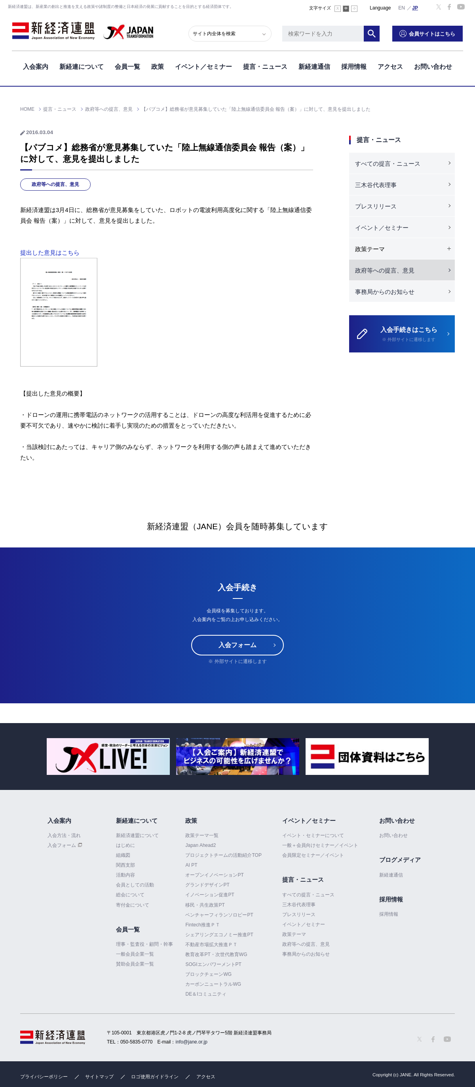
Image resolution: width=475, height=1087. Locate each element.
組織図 (123, 855)
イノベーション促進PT (209, 895)
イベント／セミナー (203, 66)
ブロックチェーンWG (208, 974)
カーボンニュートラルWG (213, 984)
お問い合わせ (433, 66)
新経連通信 (314, 66)
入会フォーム (237, 645)
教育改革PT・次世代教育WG (216, 954)
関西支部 (125, 865)
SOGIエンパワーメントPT (213, 964)
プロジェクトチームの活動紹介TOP (223, 855)
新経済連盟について (137, 835)
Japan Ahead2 (200, 845)
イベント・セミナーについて (313, 835)
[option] (108, 756)
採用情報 (354, 66)
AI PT (191, 865)
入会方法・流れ (64, 835)
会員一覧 (127, 66)
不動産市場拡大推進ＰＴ (211, 944)
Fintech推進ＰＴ (202, 925)
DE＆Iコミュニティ (205, 994)
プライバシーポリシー (44, 1076)
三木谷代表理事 (376, 185)
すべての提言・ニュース (387, 163)
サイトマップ (99, 1076)
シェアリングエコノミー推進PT (219, 934)
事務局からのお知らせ (384, 291)
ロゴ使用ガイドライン (155, 1076)
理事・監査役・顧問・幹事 (144, 944)
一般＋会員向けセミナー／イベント (320, 845)
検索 (372, 34)
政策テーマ (294, 934)
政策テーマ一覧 (201, 835)
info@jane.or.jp (191, 1042)
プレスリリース (376, 206)
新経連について (81, 66)
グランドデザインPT (207, 885)
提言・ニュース (265, 66)
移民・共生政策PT (204, 905)
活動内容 (125, 875)
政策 (157, 66)
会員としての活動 (135, 885)
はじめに (125, 845)
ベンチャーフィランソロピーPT (219, 915)
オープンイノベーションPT (214, 875)
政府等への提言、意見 (55, 184)
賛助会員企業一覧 (135, 964)
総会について (130, 895)
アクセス (390, 66)
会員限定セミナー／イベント (313, 855)
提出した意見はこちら (50, 252)
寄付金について (132, 905)
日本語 (415, 7)
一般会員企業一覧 (135, 954)
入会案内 (35, 66)
